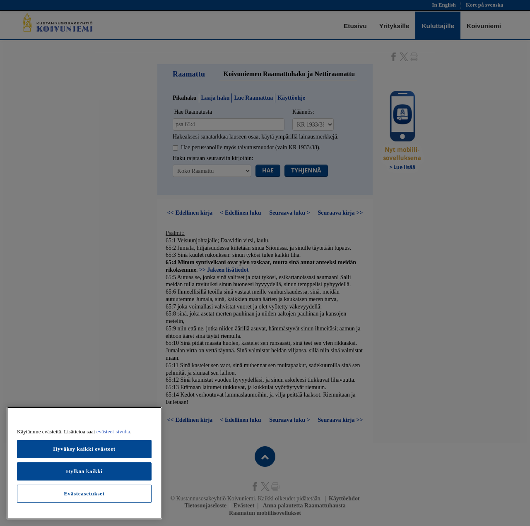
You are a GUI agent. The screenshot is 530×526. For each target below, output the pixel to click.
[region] (84, 463)
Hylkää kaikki (84, 471)
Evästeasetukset (84, 493)
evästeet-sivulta (113, 431)
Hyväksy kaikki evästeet (84, 449)
